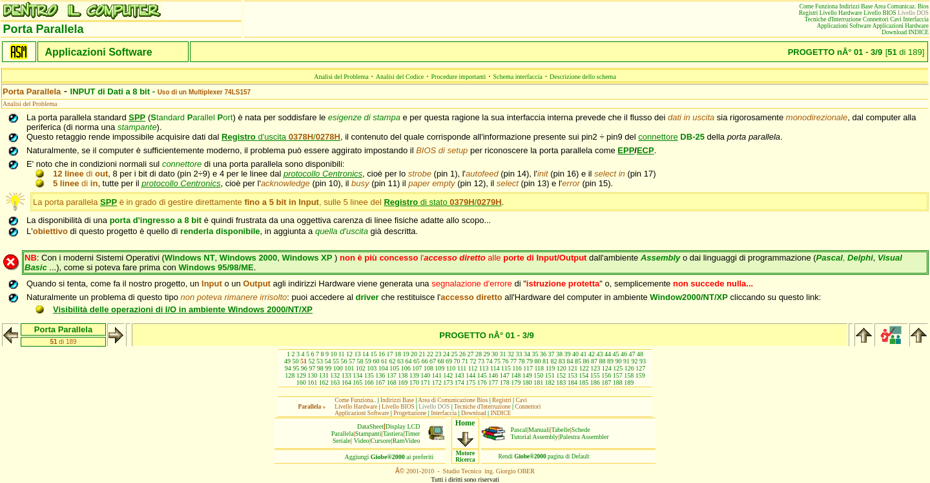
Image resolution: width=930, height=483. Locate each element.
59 (368, 361)
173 (448, 382)
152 (561, 375)
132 (335, 375)
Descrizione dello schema (583, 76)
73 (481, 361)
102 (361, 368)
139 (414, 375)
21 (422, 354)
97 (312, 368)
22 (430, 354)
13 (358, 354)
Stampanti (368, 433)
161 (312, 382)
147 (505, 375)
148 (516, 375)
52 (312, 361)
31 (503, 354)
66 (425, 361)
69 (449, 361)
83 (562, 361)
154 (583, 375)
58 (360, 361)
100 (338, 368)
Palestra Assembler (583, 436)
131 (324, 375)
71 (465, 361)
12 (349, 354)
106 (406, 368)
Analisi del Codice (400, 76)
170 (414, 382)
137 (392, 375)
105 (394, 368)
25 (454, 354)
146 (493, 375)
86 (586, 361)
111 (461, 368)
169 (403, 382)
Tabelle (561, 429)
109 (439, 368)
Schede (581, 429)
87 (594, 361)
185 (583, 382)
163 (335, 382)
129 (301, 375)
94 (288, 368)
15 (374, 354)
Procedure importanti (458, 76)
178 (505, 382)
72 (473, 361)
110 (451, 368)
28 (478, 354)
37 (551, 354)
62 (392, 361)
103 (372, 368)
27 (471, 354)
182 (550, 382)
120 (561, 368)
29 (487, 354)
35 (535, 354)
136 (380, 375)
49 (287, 361)
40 (575, 354)
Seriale (342, 440)
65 (416, 361)
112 (473, 368)
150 (538, 375)
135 (369, 375)
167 (380, 382)
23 (438, 354)
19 (406, 354)
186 (595, 382)
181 (538, 382)
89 (610, 361)
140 (425, 375)
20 (414, 354)
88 (602, 361)
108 (428, 368)
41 (584, 354)
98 (320, 368)
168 (392, 382)
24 (446, 354)
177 (493, 382)
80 (538, 361)
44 (607, 354)
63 (400, 361)
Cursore (381, 440)
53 (319, 361)
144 (470, 375)
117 (528, 368)
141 (437, 375)
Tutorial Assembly (535, 436)
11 (341, 354)
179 (516, 382)
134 (357, 375)
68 (441, 361)
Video (361, 440)
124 (607, 368)
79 (529, 361)
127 (640, 368)
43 (600, 354)
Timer (412, 433)
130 (312, 375)
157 (618, 375)
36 (543, 354)
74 (489, 361)
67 (432, 361)
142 (448, 375)
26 (462, 354)
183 (561, 382)
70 (457, 361)
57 (352, 361)
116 (517, 368)
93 (642, 361)
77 (513, 361)
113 (484, 368)
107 (417, 368)
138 (403, 375)
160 (301, 382)
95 (296, 368)
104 (383, 368)
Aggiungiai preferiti (389, 456)
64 (409, 361)
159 (640, 375)
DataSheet (370, 426)
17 (390, 354)
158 (629, 375)
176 (482, 382)
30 (494, 354)
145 (482, 375)
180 (527, 382)
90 (618, 361)
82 (554, 361)
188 (618, 382)
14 (365, 354)
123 (595, 368)
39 (567, 354)
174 (459, 382)
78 (522, 361)
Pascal (519, 429)
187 (606, 382)
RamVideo (406, 440)
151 (550, 375)
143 (459, 375)
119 (550, 368)
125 (618, 368)
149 (527, 375)
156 (606, 375)
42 (591, 354)
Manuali (539, 429)
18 (398, 354)
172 (437, 382)
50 (296, 361)
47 (632, 354)
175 (470, 382)
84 (570, 361)
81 (545, 361)
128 (289, 375)
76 (505, 361)
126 (629, 368)
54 (328, 361)
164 (346, 382)
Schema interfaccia (517, 76)
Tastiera (393, 433)
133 (346, 375)
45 (616, 354)
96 (304, 368)
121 (572, 368)
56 (344, 361)
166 (369, 382)
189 (629, 382)
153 (572, 375)
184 (572, 382)
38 (559, 354)
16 (381, 354)
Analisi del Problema (341, 76)
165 (357, 382)
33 (519, 354)
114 (495, 368)
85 (578, 361)
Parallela (342, 433)
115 (506, 368)
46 (624, 354)
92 (635, 361)
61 (384, 361)
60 (376, 361)
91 (626, 361)
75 (497, 361)
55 (336, 361)
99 (328, 368)
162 (324, 382)
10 (333, 354)
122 (584, 368)
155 (595, 375)
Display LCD (403, 426)
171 (425, 382)
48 (640, 354)
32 (511, 354)
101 (349, 368)
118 (539, 368)
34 (527, 354)
